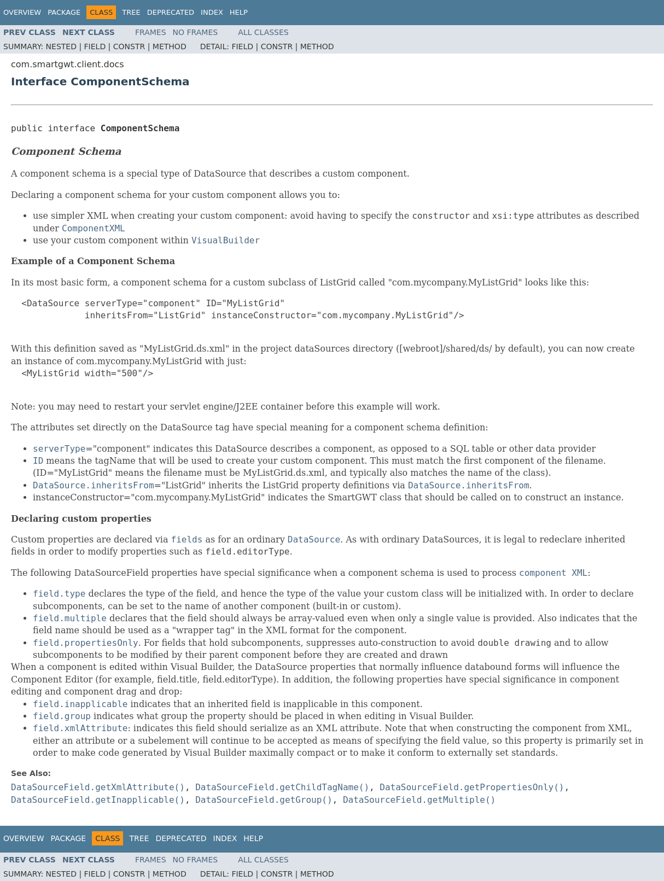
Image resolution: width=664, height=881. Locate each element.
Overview (22, 12)
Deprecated (170, 12)
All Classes (263, 32)
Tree (131, 12)
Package (64, 12)
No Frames (195, 32)
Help (239, 12)
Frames (150, 32)
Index (212, 12)
